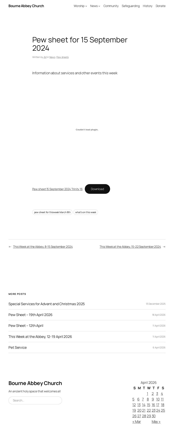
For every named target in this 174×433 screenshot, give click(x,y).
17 (157, 404)
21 (143, 410)
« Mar (136, 421)
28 (144, 416)
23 (154, 410)
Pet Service (17, 347)
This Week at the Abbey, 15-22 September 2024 (130, 246)
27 (139, 416)
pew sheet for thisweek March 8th (52, 212)
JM (45, 57)
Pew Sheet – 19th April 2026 (30, 315)
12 (134, 404)
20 (139, 410)
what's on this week (85, 212)
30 (154, 416)
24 (158, 410)
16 (153, 404)
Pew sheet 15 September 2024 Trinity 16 (57, 189)
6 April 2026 (159, 347)
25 (163, 410)
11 (162, 399)
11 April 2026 (159, 325)
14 (143, 404)
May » (156, 421)
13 (139, 404)
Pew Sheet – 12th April (25, 326)
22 (149, 410)
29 (149, 416)
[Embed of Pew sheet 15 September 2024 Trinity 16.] (87, 130)
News (52, 57)
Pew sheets (62, 57)
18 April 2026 (159, 314)
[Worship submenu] (86, 6)
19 (134, 410)
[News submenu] (99, 6)
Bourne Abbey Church (26, 5)
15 (148, 404)
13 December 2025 (156, 303)
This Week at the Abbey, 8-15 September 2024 (43, 246)
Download (97, 189)
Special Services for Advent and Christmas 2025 (46, 304)
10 (158, 399)
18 (162, 404)
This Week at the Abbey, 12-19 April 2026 (40, 337)
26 (134, 416)
